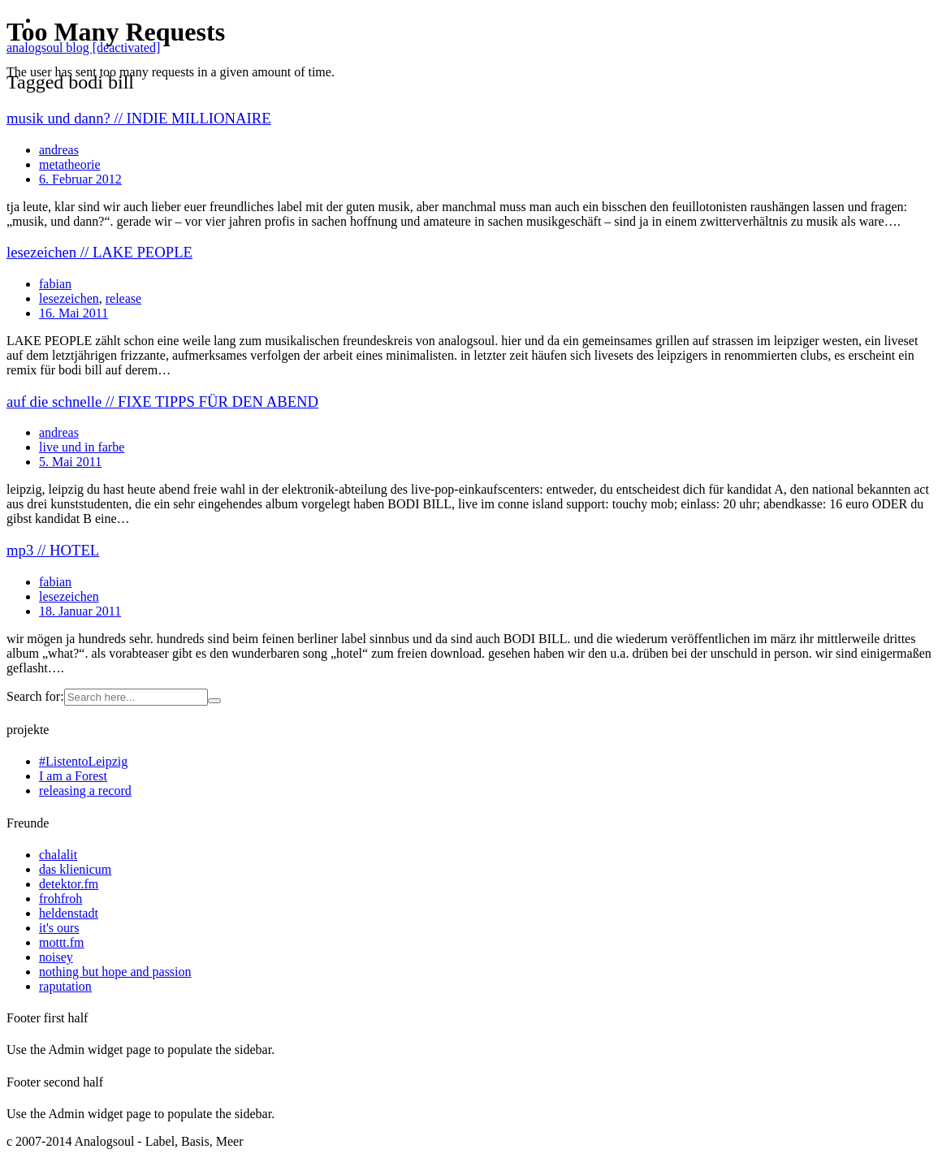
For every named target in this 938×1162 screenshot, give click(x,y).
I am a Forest (73, 776)
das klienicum (75, 869)
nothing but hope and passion (115, 971)
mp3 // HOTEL (52, 550)
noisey (56, 957)
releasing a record (85, 790)
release (123, 298)
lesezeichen (69, 298)
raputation (65, 986)
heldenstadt (68, 913)
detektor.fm (68, 884)
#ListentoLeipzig (83, 761)
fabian (55, 284)
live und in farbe (81, 447)
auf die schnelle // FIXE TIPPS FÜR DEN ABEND (162, 401)
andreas (59, 432)
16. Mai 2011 (73, 313)
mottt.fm (61, 942)
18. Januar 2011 (80, 611)
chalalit (58, 855)
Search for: (35, 696)
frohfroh (60, 898)
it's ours (59, 928)
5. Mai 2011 (70, 462)
